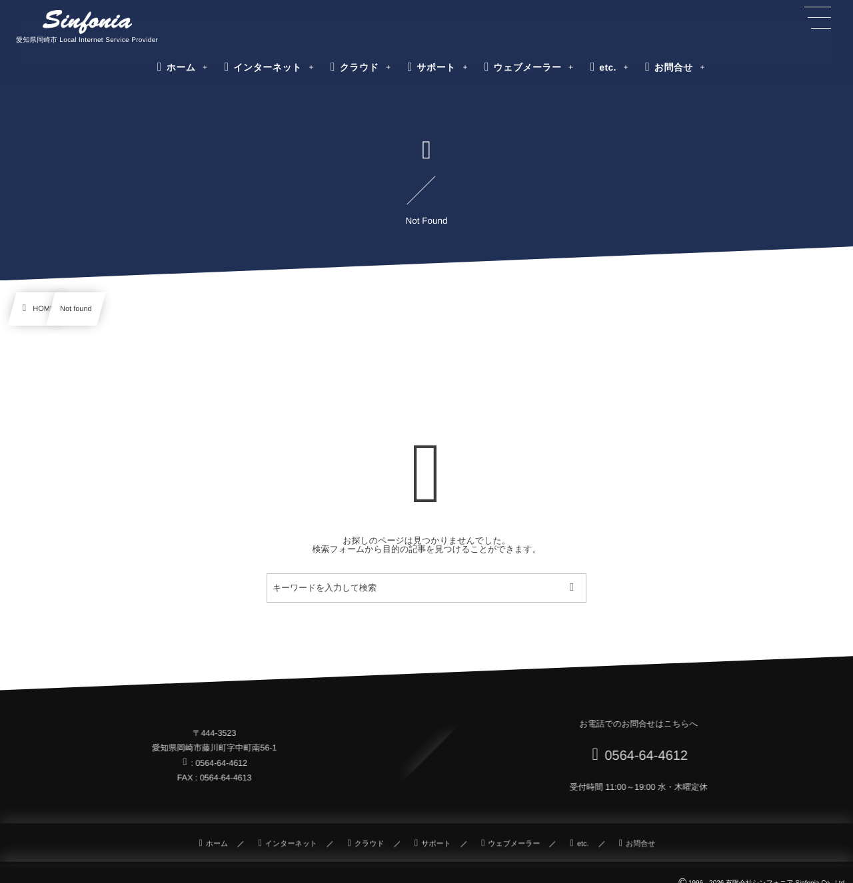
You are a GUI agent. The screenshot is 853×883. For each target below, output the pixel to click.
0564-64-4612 (643, 755)
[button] (818, 18)
